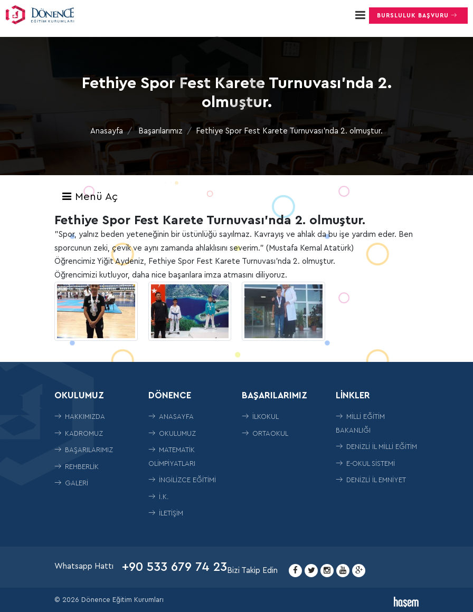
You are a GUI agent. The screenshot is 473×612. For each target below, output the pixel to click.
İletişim (165, 513)
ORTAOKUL (265, 433)
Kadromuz (78, 433)
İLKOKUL (260, 416)
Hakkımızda (79, 416)
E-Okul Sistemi (365, 463)
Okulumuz (172, 433)
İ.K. (158, 496)
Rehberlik (76, 466)
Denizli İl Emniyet (371, 479)
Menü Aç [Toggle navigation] (89, 197)
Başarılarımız (160, 131)
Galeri (71, 483)
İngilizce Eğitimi (182, 479)
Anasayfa (106, 131)
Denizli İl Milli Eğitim (376, 446)
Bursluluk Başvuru (418, 15)
